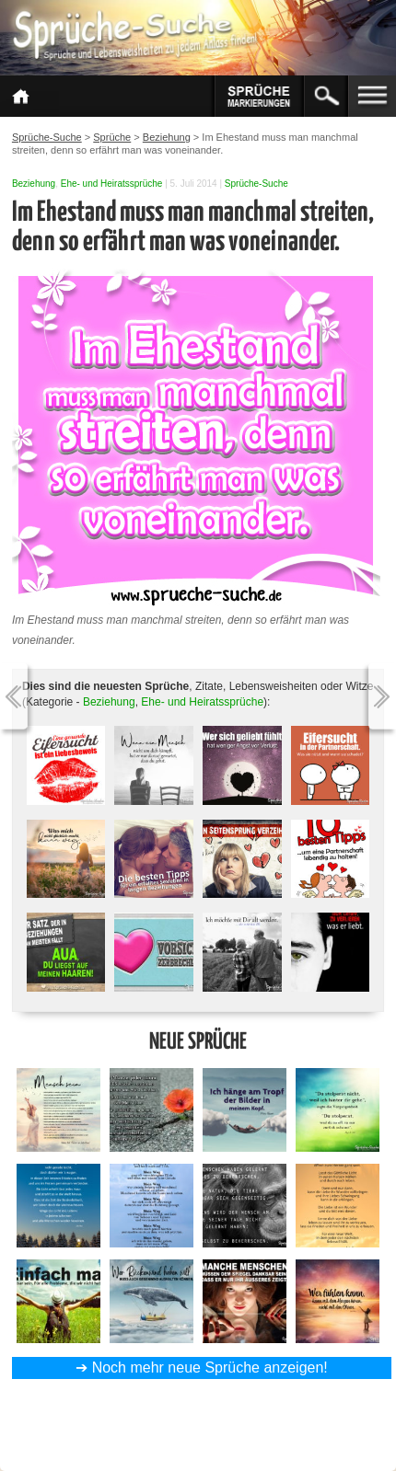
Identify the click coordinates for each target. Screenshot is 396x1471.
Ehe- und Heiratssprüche (112, 183)
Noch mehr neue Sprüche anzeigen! (210, 1367)
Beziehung (33, 183)
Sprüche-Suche (256, 183)
